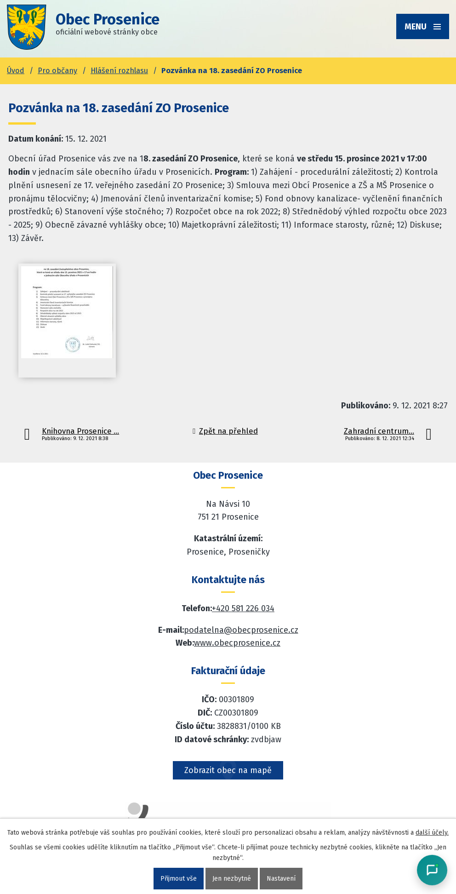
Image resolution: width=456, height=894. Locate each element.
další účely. (432, 833)
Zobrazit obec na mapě (228, 770)
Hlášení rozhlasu (119, 70)
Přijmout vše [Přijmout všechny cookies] (178, 879)
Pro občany (57, 70)
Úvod (15, 70)
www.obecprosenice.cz (237, 643)
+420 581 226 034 (243, 608)
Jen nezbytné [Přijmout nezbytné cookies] (231, 879)
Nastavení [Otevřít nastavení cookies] (281, 879)
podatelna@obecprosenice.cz (241, 630)
